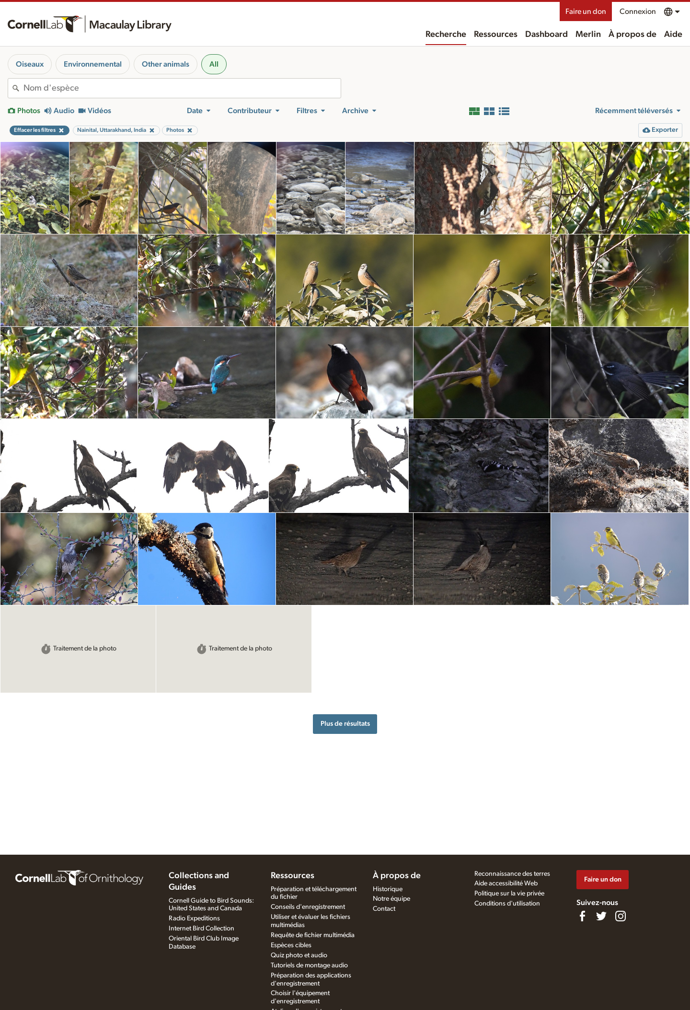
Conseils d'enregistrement (308, 907)
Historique (387, 889)
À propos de (632, 34)
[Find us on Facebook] (582, 916)
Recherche (446, 34)
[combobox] (182, 88)
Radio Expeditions (194, 918)
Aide (673, 34)
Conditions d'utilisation (507, 903)
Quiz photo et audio (299, 955)
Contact (384, 909)
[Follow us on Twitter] (601, 916)
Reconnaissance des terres (512, 874)
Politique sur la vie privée (509, 893)
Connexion (638, 11)
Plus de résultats (345, 723)
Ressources (496, 34)
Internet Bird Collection (201, 928)
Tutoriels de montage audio (309, 965)
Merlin (588, 34)
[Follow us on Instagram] (620, 916)
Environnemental (93, 64)
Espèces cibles (291, 945)
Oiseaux (30, 64)
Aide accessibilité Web (506, 883)
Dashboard (546, 34)
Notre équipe (391, 898)
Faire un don (585, 11)
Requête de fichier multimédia (313, 935)
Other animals (165, 64)
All (213, 64)
